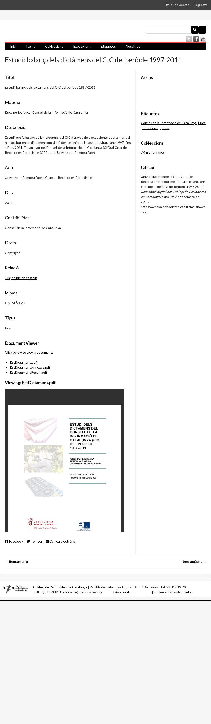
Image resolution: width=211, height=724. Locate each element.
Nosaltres (133, 46)
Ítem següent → (193, 561)
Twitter (34, 541)
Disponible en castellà (21, 278)
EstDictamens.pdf (23, 362)
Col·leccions (54, 46)
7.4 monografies (153, 152)
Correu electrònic (61, 541)
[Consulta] (176, 30)
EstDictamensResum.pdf (28, 372)
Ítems (30, 46)
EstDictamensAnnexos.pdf (30, 367)
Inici (13, 46)
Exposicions (82, 46)
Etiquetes (108, 46)
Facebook (14, 541)
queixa (164, 128)
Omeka (186, 592)
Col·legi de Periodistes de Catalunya (60, 587)
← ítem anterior (16, 561)
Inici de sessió (178, 5)
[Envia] (195, 30)
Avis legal (122, 592)
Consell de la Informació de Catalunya (169, 123)
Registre (201, 5)
